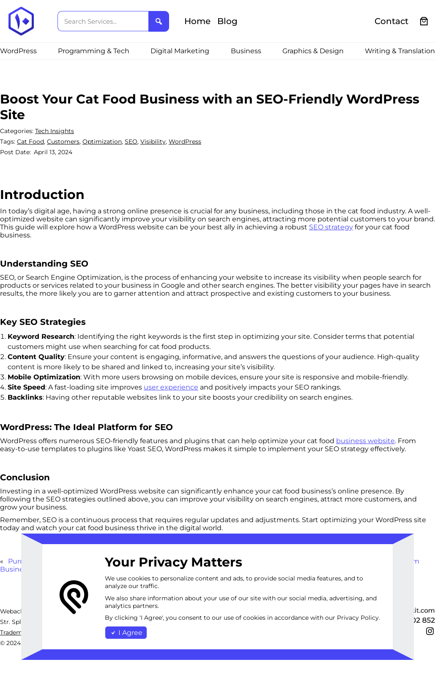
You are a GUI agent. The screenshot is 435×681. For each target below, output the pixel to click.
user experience (171, 387)
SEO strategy (331, 227)
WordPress (185, 141)
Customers (63, 141)
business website (365, 441)
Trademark (16, 632)
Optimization (102, 141)
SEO (131, 141)
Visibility (153, 141)
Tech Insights (54, 131)
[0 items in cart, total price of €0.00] (424, 21)
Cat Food (30, 141)
